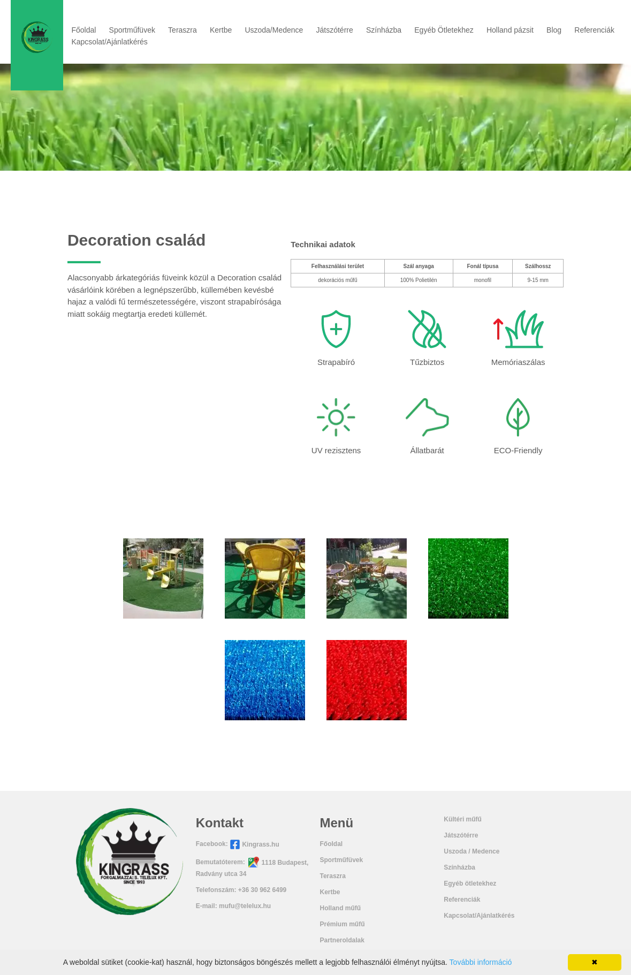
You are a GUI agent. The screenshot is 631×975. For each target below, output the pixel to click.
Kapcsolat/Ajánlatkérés (109, 41)
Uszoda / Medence (471, 851)
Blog (553, 30)
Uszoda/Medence (274, 30)
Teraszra (182, 30)
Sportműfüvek (132, 30)
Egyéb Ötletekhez (444, 30)
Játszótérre (334, 30)
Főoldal (83, 30)
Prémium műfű (342, 924)
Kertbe (221, 30)
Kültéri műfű (463, 819)
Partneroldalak (342, 940)
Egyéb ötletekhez (470, 883)
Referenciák (594, 30)
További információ (481, 962)
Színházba (383, 30)
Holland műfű (340, 908)
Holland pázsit (510, 30)
